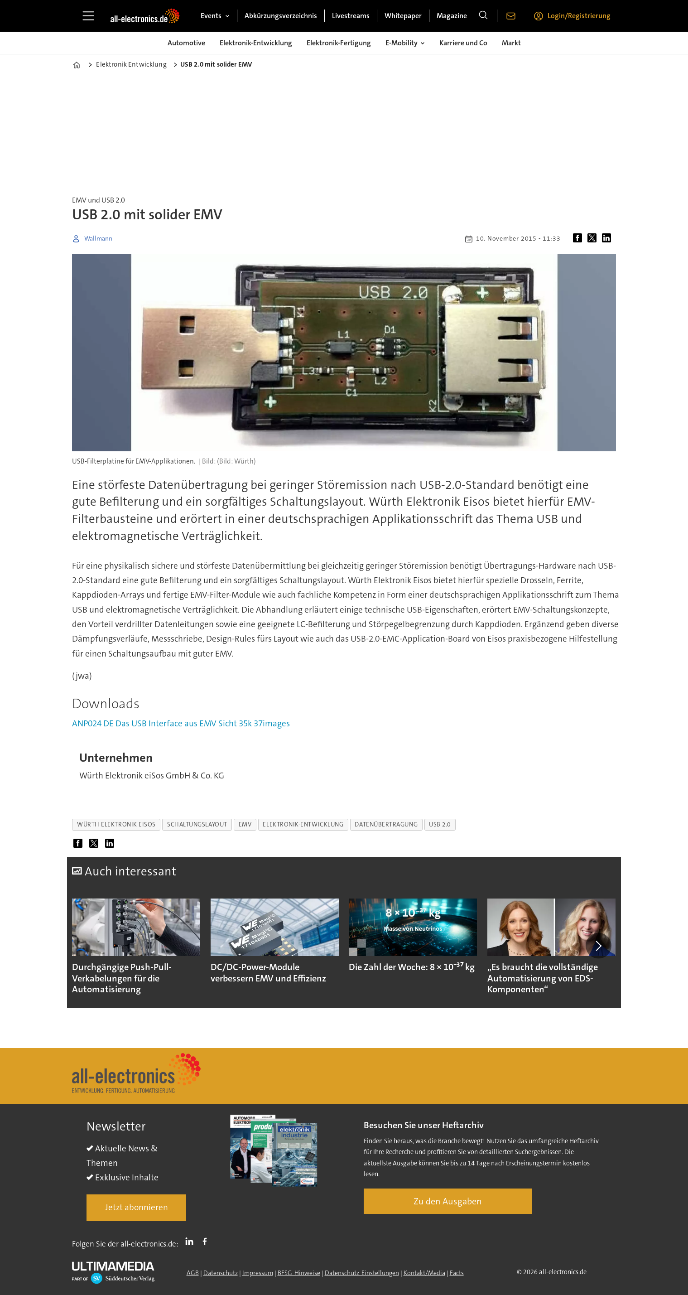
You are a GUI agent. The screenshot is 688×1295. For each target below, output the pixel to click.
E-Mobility (401, 43)
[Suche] (483, 16)
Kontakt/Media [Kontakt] (424, 1273)
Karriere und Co (463, 43)
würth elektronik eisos (116, 824)
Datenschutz (220, 1273)
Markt (511, 43)
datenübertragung (386, 824)
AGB (193, 1273)
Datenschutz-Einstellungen (362, 1273)
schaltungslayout (197, 824)
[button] (598, 945)
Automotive (186, 43)
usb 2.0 (440, 824)
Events (211, 15)
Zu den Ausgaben (448, 1201)
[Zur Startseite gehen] (145, 16)
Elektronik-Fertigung (339, 43)
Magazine (452, 15)
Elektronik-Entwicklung (256, 43)
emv (245, 824)
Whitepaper (403, 15)
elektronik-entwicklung (303, 824)
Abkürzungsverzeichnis (281, 15)
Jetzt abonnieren (136, 1207)
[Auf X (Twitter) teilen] (594, 239)
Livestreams (351, 15)
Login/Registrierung (579, 15)
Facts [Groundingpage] (457, 1273)
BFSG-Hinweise (299, 1273)
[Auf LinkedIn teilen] (608, 239)
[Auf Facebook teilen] (579, 239)
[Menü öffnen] (88, 16)
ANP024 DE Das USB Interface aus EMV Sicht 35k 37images (181, 723)
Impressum (257, 1273)
